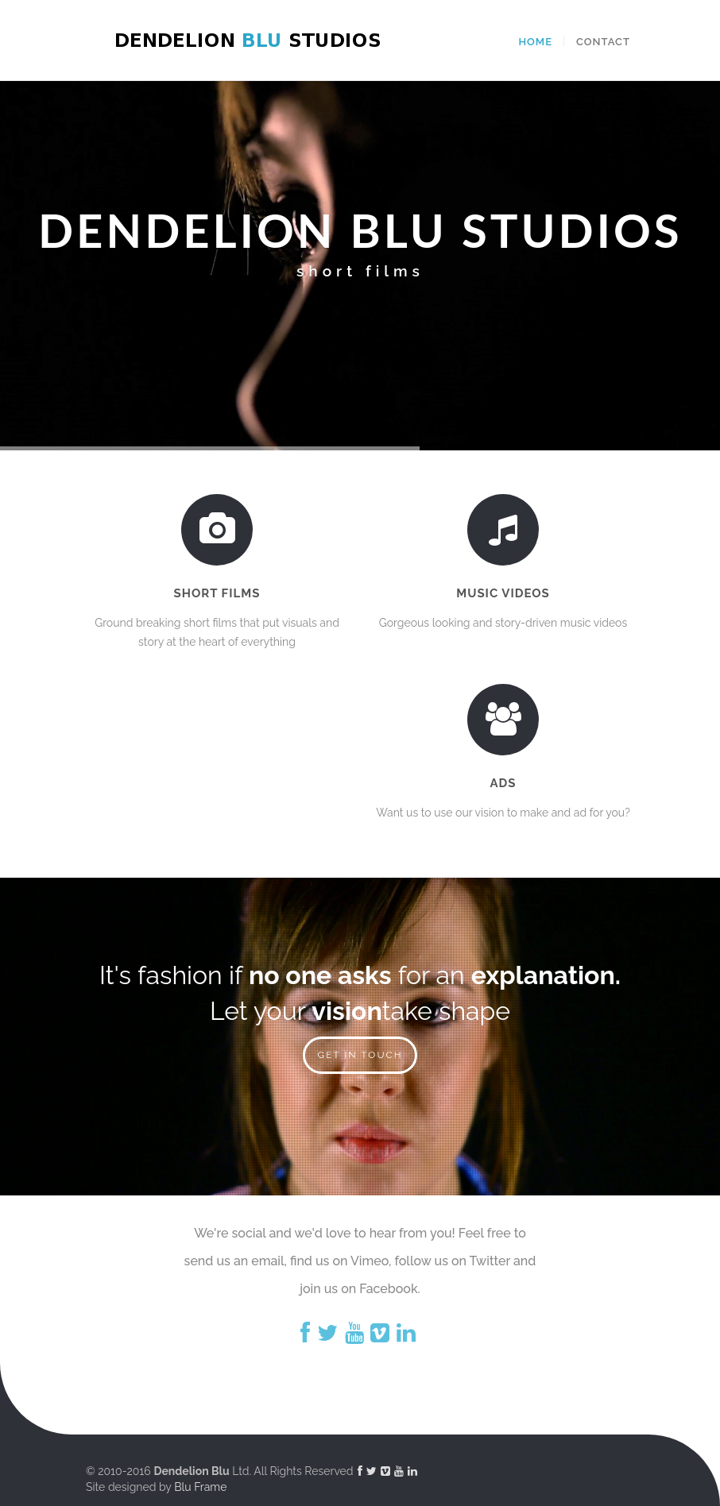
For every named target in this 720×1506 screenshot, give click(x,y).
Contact (603, 42)
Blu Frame (200, 1487)
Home (535, 42)
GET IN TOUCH (359, 1054)
